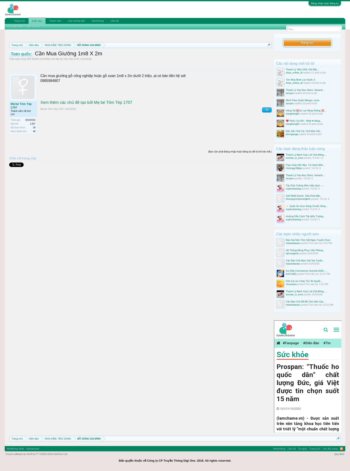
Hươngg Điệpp (294, 168)
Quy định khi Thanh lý (196, 56)
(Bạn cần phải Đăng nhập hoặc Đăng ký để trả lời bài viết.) (240, 171)
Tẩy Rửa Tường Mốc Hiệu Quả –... (305, 185)
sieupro (290, 93)
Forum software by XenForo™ (37, 454)
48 (34, 151)
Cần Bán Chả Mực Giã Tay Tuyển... (305, 260)
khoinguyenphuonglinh (298, 199)
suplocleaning (293, 188)
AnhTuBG (291, 274)
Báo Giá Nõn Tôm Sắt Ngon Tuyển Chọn (308, 240)
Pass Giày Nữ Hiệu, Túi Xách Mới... (305, 165)
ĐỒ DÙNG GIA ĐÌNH (39, 79)
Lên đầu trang (330, 448)
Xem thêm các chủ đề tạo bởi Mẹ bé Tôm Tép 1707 (86, 122)
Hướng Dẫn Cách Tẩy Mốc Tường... (305, 216)
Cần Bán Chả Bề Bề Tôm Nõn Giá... (305, 301)
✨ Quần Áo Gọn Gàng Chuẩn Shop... (307, 206)
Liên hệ (114, 20)
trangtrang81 (293, 113)
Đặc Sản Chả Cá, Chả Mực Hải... (304, 131)
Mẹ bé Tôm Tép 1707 (67, 79)
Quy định (339, 454)
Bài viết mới (33, 26)
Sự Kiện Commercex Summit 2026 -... (306, 270)
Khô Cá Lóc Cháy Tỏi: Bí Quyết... (304, 281)
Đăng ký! (307, 42)
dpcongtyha (292, 253)
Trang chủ (19, 20)
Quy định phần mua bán (154, 56)
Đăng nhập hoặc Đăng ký (325, 3)
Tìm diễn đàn (16, 26)
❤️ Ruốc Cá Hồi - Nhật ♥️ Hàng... (304, 120)
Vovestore (291, 284)
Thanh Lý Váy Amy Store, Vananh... (305, 90)
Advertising (98, 20)
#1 (267, 130)
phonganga (292, 134)
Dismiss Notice (268, 55)
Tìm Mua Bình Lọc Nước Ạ (300, 79)
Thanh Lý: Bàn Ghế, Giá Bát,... (302, 69)
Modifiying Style (15, 448)
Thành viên (55, 20)
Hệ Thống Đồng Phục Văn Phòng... (305, 250)
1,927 (32, 144)
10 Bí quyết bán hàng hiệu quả (67, 60)
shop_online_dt (294, 72)
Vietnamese (32, 448)
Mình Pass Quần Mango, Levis (302, 100)
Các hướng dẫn (76, 20)
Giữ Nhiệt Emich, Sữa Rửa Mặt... (304, 195)
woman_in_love (294, 157)
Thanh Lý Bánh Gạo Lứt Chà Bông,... (306, 154)
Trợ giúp (302, 448)
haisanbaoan (293, 243)
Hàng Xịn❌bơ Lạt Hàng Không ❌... (306, 110)
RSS (341, 448)
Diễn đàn (37, 21)
